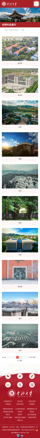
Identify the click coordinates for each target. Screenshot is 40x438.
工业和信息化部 (20, 409)
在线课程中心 (8, 401)
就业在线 (20, 401)
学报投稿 (8, 404)
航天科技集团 (32, 414)
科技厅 (8, 414)
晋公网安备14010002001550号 (20, 432)
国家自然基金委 (8, 409)
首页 (6, 30)
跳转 (21, 360)
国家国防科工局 (32, 409)
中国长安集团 (32, 417)
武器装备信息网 (8, 411)
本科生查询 (31, 401)
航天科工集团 (8, 417)
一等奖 (22, 30)
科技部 (20, 411)
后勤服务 (32, 404)
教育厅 (20, 414)
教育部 (32, 411)
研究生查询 (20, 404)
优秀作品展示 (13, 30)
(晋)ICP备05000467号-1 (28, 430)
